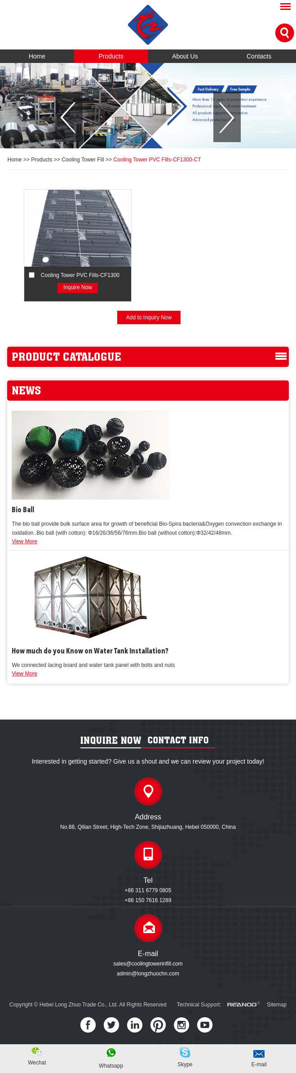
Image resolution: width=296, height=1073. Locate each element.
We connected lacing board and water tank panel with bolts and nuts (93, 665)
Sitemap (277, 1004)
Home (37, 56)
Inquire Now (77, 287)
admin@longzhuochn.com (148, 973)
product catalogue (66, 356)
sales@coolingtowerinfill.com (147, 964)
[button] (69, 117)
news (26, 390)
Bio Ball (23, 510)
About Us (185, 56)
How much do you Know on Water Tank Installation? (90, 651)
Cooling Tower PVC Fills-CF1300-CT (157, 159)
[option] (148, 105)
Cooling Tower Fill (83, 159)
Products (111, 56)
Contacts (259, 56)
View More (24, 541)
